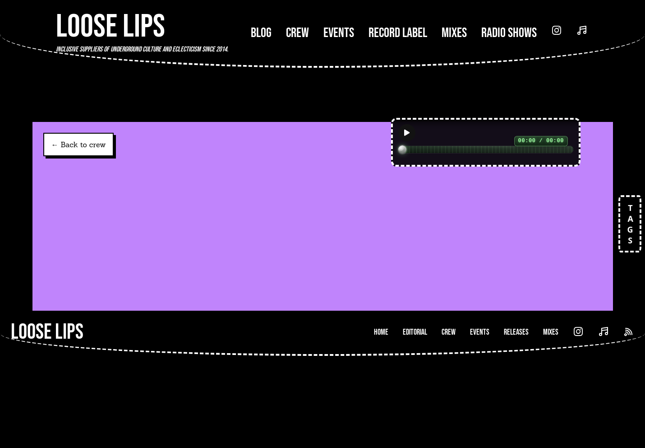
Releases (516, 424)
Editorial (415, 424)
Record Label (398, 33)
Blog (261, 33)
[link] (131, 277)
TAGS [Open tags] (629, 224)
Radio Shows (509, 33)
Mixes (454, 33)
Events (338, 33)
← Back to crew (78, 144)
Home (381, 424)
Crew (297, 33)
